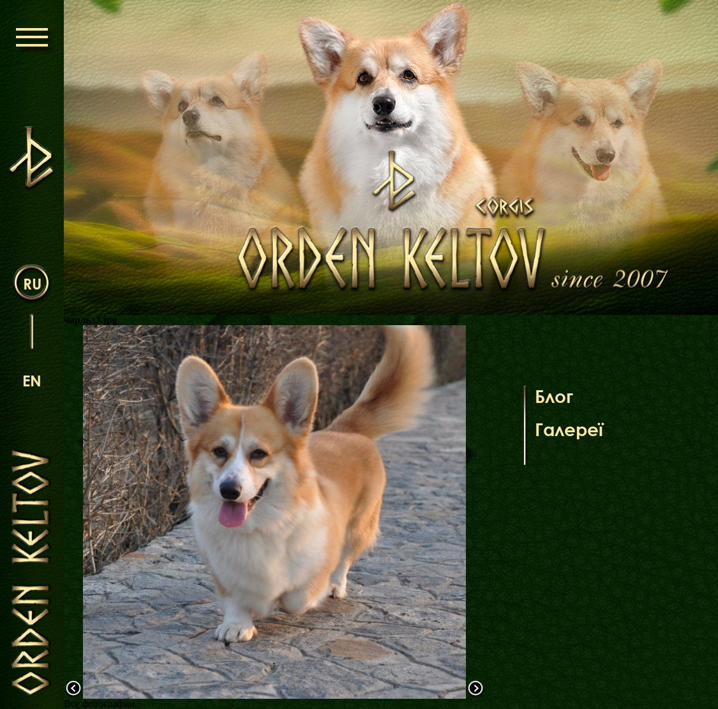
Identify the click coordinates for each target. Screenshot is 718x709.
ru (32, 283)
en (31, 380)
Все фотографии (99, 703)
